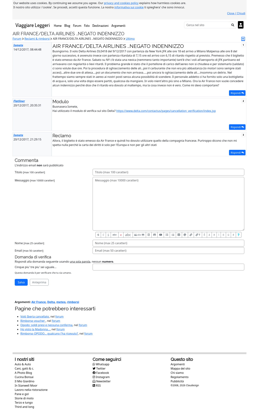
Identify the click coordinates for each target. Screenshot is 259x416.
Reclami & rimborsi (37, 39)
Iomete (18, 45)
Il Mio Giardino (24, 381)
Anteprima (39, 282)
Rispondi (237, 93)
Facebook (101, 373)
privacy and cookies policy (121, 3)
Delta (51, 302)
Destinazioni (100, 25)
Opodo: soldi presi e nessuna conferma (46, 325)
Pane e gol (22, 394)
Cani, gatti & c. (24, 368)
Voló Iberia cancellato (34, 316)
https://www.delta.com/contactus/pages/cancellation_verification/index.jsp (166, 111)
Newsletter (102, 381)
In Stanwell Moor (26, 385)
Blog (67, 25)
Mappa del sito (180, 368)
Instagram (101, 377)
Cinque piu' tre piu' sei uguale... (35, 267)
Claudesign (192, 385)
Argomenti (118, 25)
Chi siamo (177, 373)
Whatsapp (101, 364)
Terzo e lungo (24, 402)
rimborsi (73, 302)
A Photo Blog (23, 373)
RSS (97, 385)
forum (59, 316)
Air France (38, 302)
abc (114, 234)
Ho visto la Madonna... (35, 329)
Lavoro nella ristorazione (31, 390)
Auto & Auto (23, 364)
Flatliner (19, 101)
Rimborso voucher (33, 321)
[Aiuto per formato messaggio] (238, 235)
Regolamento (180, 377)
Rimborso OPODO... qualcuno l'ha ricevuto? (49, 333)
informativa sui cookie (129, 7)
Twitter (99, 368)
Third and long (24, 407)
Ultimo (130, 39)
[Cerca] (206, 25)
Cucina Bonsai (24, 377)
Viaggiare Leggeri (32, 25)
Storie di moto (24, 398)
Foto (87, 25)
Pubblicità (177, 381)
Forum (77, 25)
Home (58, 25)
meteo (61, 302)
